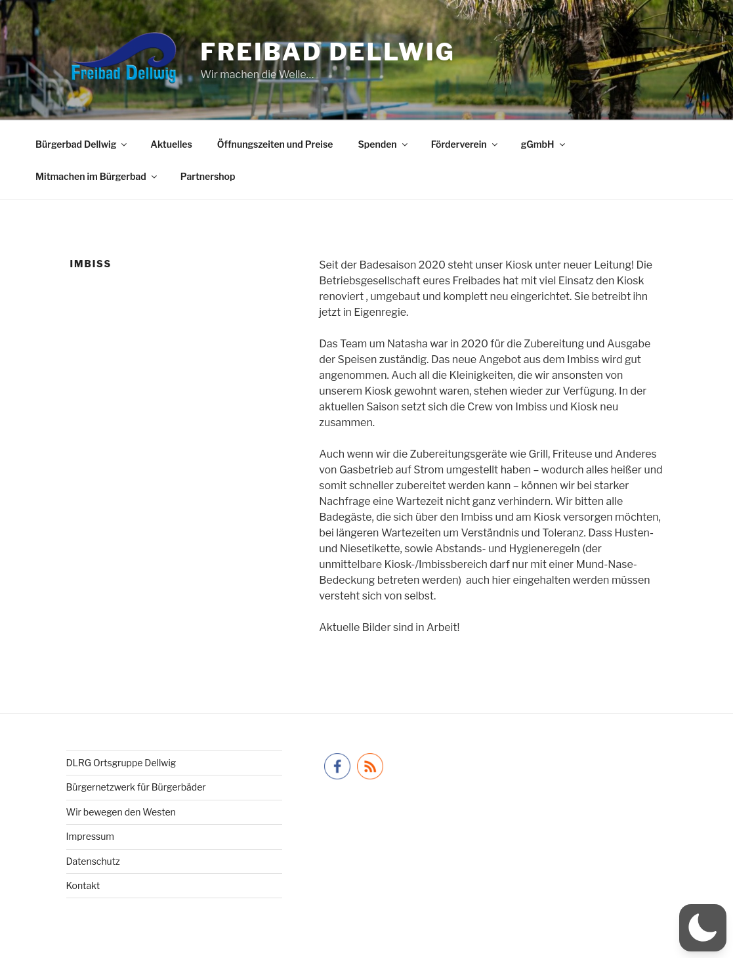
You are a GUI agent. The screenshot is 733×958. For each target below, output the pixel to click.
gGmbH (544, 144)
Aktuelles (171, 144)
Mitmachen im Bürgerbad (97, 176)
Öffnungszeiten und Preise (275, 144)
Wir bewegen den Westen (121, 811)
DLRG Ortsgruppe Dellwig (121, 762)
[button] (702, 927)
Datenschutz (93, 861)
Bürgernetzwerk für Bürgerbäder (136, 787)
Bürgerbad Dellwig (82, 144)
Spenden (383, 144)
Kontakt (83, 885)
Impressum (90, 836)
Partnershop (208, 176)
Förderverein (465, 144)
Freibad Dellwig (327, 51)
